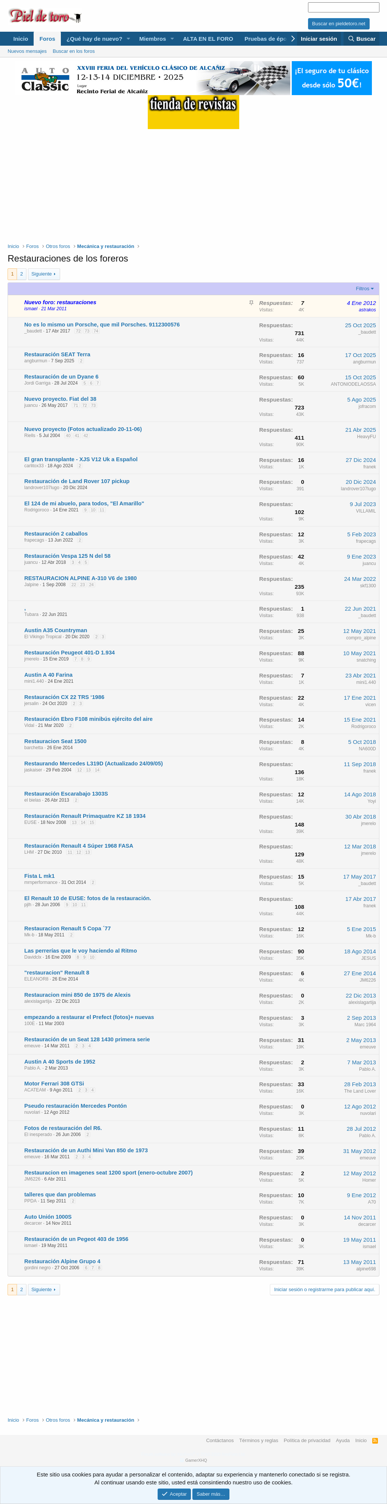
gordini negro (37, 1267)
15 (92, 822)
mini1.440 (34, 681)
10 (93, 510)
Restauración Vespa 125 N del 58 (67, 556)
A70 (372, 1202)
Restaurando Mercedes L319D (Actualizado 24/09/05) (93, 763)
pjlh (27, 904)
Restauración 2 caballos (56, 534)
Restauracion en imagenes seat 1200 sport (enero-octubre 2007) (108, 1173)
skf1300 (368, 585)
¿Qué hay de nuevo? (94, 38)
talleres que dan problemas (60, 1195)
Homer (369, 1180)
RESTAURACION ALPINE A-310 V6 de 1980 (80, 578)
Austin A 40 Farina (48, 675)
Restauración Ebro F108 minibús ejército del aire (88, 719)
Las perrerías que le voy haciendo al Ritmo (80, 951)
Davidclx (32, 957)
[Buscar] (361, 39)
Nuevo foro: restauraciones (60, 302)
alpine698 (366, 1269)
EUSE (30, 822)
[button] (128, 39)
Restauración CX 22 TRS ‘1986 (64, 697)
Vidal (29, 725)
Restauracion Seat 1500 (55, 741)
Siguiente (41, 274)
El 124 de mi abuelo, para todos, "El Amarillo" (84, 503)
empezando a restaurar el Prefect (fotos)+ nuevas (89, 1017)
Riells (29, 435)
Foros (47, 38)
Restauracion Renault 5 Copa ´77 (67, 928)
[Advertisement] (193, 182)
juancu (30, 405)
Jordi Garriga (37, 383)
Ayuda (343, 1440)
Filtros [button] (362, 288)
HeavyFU (366, 436)
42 (86, 435)
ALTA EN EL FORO (208, 38)
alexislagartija (38, 1001)
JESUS (368, 958)
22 (73, 584)
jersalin (31, 703)
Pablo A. (32, 1068)
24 (91, 584)
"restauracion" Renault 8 (56, 973)
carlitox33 (33, 465)
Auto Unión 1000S (47, 1217)
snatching (366, 660)
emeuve (32, 1045)
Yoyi (372, 801)
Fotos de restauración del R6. (63, 1128)
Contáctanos (220, 1440)
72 (78, 331)
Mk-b (29, 934)
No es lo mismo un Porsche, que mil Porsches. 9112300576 (102, 325)
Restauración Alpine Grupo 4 (62, 1261)
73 (87, 331)
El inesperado (38, 1134)
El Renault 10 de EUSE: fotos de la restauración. (87, 898)
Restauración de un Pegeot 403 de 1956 (76, 1239)
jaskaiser (33, 770)
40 (68, 435)
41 (77, 435)
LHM (29, 852)
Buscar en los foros (74, 51)
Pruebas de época (269, 38)
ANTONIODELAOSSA (353, 384)
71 (75, 405)
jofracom (367, 406)
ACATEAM (35, 1090)
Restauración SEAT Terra (57, 354)
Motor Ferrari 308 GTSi (54, 1084)
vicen (370, 704)
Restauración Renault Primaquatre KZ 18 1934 (85, 816)
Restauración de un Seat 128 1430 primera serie (87, 1039)
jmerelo (31, 659)
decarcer (33, 1223)
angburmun (35, 360)
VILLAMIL (366, 511)
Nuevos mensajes (27, 51)
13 (88, 770)
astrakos (367, 309)
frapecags (34, 540)
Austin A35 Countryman (55, 630)
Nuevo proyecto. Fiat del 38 (60, 399)
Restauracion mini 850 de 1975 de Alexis (77, 995)
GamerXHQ (196, 1460)
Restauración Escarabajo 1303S (66, 794)
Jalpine (31, 584)
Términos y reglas (258, 1440)
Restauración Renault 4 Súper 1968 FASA (78, 846)
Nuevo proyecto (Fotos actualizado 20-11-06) (83, 429)
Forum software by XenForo (193, 1454)
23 (82, 584)
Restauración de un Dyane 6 (61, 377)
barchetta (33, 747)
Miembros (152, 38)
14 (97, 770)
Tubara (31, 614)
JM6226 (368, 980)
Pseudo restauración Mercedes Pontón (75, 1106)
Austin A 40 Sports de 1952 (59, 1062)
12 (79, 770)
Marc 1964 (365, 1024)
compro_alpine (361, 637)
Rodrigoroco (36, 510)
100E (29, 1023)
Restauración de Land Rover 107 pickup (77, 481)
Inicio (20, 38)
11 (102, 510)
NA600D (367, 748)
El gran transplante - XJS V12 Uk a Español (81, 459)
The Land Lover (360, 1091)
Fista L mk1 (39, 876)
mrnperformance (40, 882)
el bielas (32, 800)
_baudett (33, 331)
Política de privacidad (307, 1440)
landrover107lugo (41, 487)
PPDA (30, 1201)
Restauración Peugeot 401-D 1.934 (69, 653)
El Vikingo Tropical (43, 636)
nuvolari (32, 1112)
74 (96, 331)
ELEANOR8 (36, 979)
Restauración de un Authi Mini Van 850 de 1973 (86, 1150)
